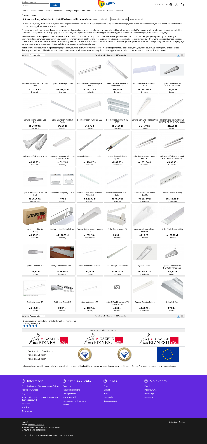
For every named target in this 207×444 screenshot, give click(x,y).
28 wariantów (144, 165)
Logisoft (31, 366)
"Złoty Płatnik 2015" (37, 355)
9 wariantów (35, 128)
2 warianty (35, 92)
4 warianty (89, 201)
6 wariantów (117, 165)
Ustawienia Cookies (177, 422)
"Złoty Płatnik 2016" (37, 359)
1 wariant (117, 92)
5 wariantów (117, 201)
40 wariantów (172, 165)
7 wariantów (62, 274)
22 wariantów (172, 201)
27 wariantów (35, 201)
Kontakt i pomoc (29, 2)
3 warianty (117, 128)
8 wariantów (90, 92)
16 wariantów (90, 238)
